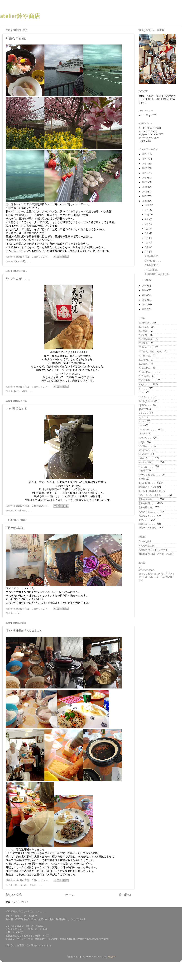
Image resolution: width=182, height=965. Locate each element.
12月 (147, 205)
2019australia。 (146, 347)
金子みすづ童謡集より (150, 491)
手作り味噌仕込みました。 (25, 630)
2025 (145, 159)
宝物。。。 (144, 520)
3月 (147, 247)
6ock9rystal (145, 541)
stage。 (143, 442)
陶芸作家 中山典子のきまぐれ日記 (156, 554)
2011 (144, 305)
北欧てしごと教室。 (149, 528)
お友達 (142, 470)
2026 (145, 154)
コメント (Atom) (19, 902)
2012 (144, 300)
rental (17, 613)
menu (142, 425)
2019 (145, 187)
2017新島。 (144, 335)
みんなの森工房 (146, 546)
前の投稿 (124, 895)
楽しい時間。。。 (23, 261)
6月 (147, 233)
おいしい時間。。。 (24, 391)
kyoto (141, 417)
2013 (144, 295)
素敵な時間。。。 (148, 503)
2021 (144, 178)
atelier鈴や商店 (20, 16)
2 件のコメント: (40, 506)
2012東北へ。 (145, 323)
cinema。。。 (146, 397)
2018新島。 (144, 343)
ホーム (70, 895)
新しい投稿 (14, 895)
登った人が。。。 (19, 279)
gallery (142, 409)
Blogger (112, 957)
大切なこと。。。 (148, 516)
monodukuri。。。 (23, 510)
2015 (144, 286)
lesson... (142, 421)
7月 (147, 229)
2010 (144, 309)
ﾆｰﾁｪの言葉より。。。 (150, 475)
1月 (147, 280)
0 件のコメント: (40, 257)
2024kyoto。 (145, 376)
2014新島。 (144, 331)
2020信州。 (144, 360)
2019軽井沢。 (145, 355)
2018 (145, 192)
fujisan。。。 (146, 405)
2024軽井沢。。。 (148, 380)
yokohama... (144, 454)
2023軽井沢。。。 (148, 372)
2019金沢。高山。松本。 (151, 351)
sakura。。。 (146, 438)
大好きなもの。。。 (149, 512)
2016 (145, 201)
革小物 (142, 479)
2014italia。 (144, 327)
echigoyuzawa (146, 401)
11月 (147, 210)
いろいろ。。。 (146, 458)
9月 (147, 219)
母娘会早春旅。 (17, 38)
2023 (145, 168)
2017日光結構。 (146, 339)
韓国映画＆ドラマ (148, 487)
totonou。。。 (146, 446)
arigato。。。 (146, 384)
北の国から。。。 (148, 524)
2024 (145, 164)
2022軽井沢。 (146, 368)
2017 (144, 196)
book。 (142, 392)
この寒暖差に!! (16, 408)
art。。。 (143, 388)
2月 (147, 252)
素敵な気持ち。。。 (149, 499)
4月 (147, 243)
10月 (147, 215)
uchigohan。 (145, 450)
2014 (144, 290)
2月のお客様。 (16, 528)
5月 (147, 238)
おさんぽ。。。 (146, 466)
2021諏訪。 (144, 364)
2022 (145, 173)
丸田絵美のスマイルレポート (153, 550)
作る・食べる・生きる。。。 (28, 885)
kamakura (144, 413)
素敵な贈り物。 (146, 507)
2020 (145, 182)
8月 (147, 224)
